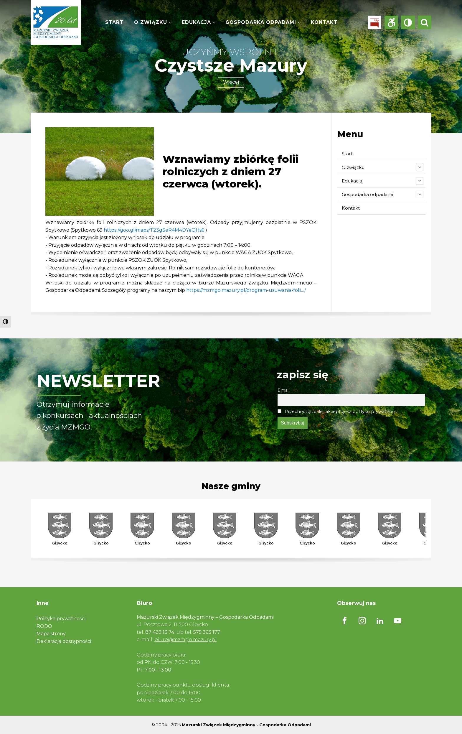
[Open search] (424, 22)
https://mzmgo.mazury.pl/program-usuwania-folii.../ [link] (246, 290)
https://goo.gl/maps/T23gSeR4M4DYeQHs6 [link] (154, 230)
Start (114, 22)
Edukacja (196, 22)
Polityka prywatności (61, 618)
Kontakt (324, 22)
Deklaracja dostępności (64, 641)
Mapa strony (51, 633)
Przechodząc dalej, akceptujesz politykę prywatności (337, 411)
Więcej (231, 82)
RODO (44, 626)
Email (284, 390)
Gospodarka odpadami (260, 22)
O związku (150, 22)
